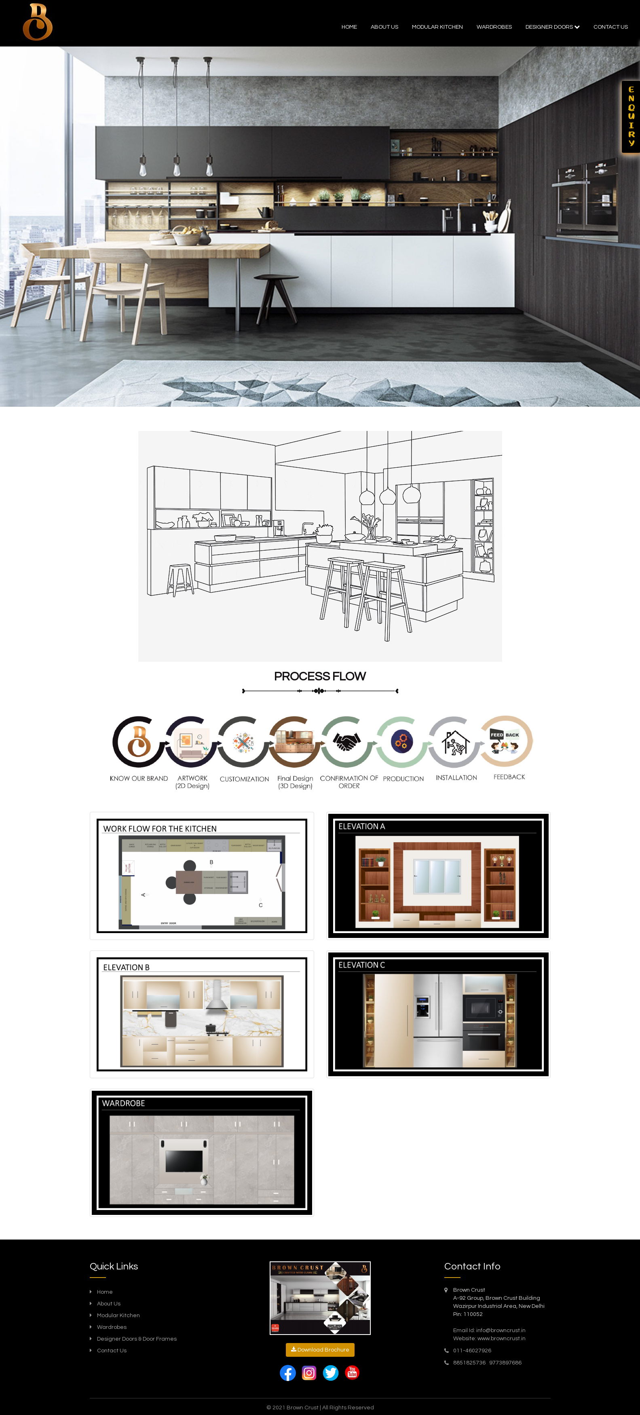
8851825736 (470, 1363)
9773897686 (505, 1363)
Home (349, 27)
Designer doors (553, 27)
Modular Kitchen (118, 1315)
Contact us (611, 27)
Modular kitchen (437, 27)
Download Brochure (320, 1350)
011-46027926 (472, 1351)
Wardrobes (494, 27)
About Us (384, 27)
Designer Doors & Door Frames (137, 1339)
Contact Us (112, 1351)
